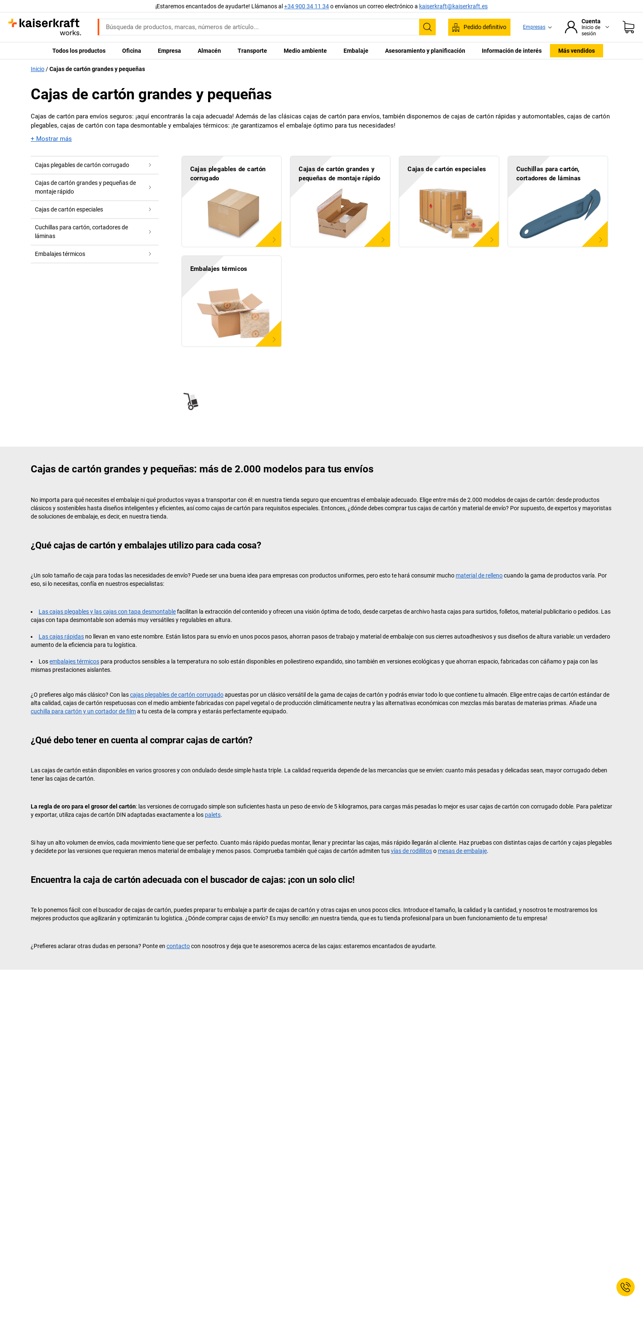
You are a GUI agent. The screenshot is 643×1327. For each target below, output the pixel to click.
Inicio (37, 69)
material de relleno (479, 575)
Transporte (252, 50)
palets (213, 814)
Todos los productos (79, 50)
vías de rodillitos (411, 851)
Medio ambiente (305, 50)
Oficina (131, 50)
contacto (178, 946)
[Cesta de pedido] (628, 27)
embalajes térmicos (74, 661)
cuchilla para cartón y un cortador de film (83, 711)
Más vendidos (576, 50)
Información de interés (512, 50)
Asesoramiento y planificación (425, 50)
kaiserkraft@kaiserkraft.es (453, 6)
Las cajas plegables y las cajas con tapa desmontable (107, 611)
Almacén (209, 50)
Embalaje (356, 50)
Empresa (169, 50)
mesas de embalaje (462, 851)
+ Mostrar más (51, 139)
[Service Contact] (625, 1287)
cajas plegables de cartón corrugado (176, 694)
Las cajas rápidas (61, 636)
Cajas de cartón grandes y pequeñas (97, 69)
